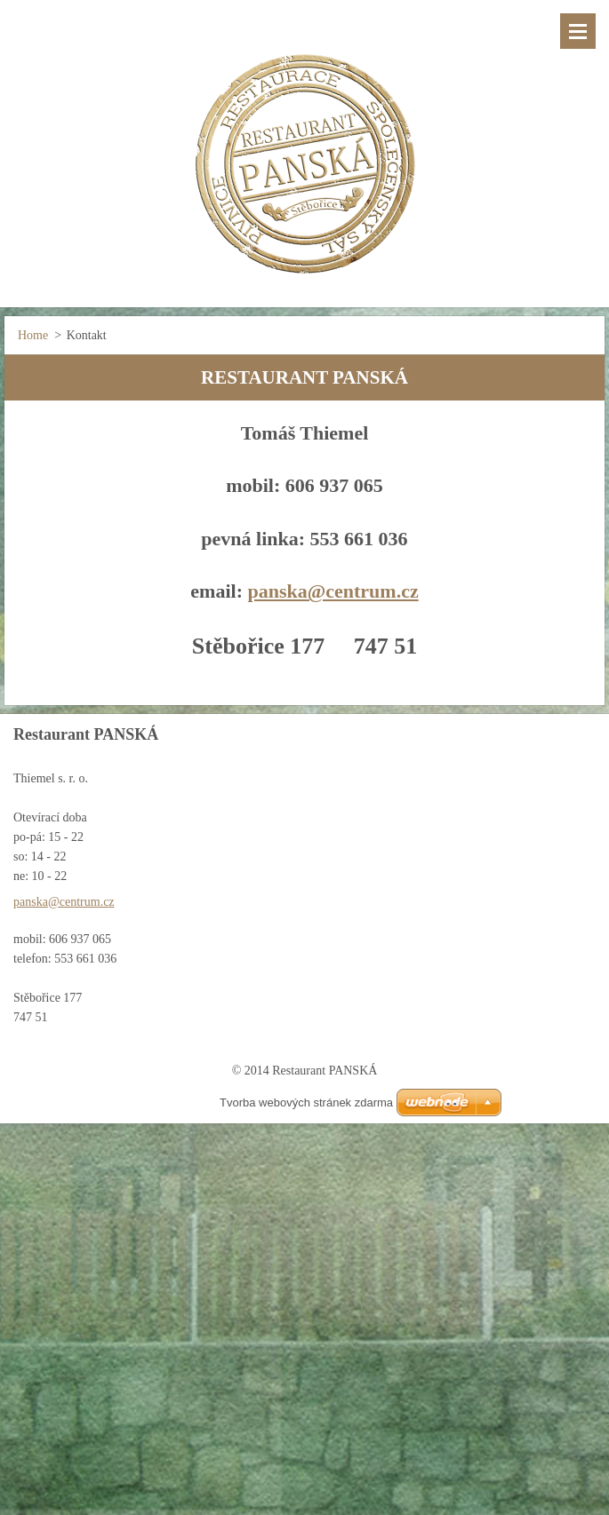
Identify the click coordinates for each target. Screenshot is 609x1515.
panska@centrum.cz (332, 591)
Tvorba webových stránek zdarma (306, 1102)
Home (33, 335)
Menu (578, 31)
